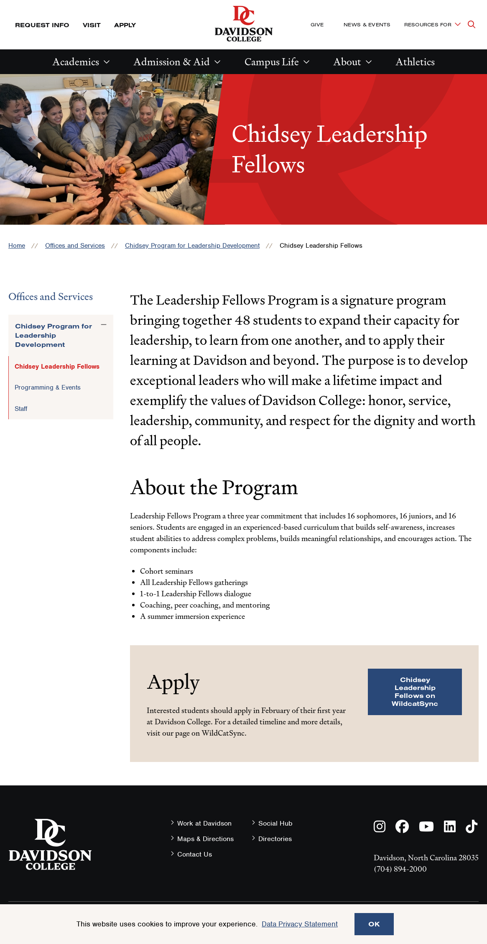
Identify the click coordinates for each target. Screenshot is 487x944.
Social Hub (275, 823)
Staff (21, 409)
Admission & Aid (171, 61)
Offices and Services (75, 245)
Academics (75, 61)
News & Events (367, 24)
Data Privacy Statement (300, 924)
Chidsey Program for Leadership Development (192, 245)
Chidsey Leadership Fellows (57, 366)
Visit (92, 25)
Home (16, 245)
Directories (275, 838)
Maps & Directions (205, 838)
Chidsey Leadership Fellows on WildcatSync (415, 691)
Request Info (42, 25)
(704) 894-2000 (400, 869)
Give (317, 24)
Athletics (415, 61)
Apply (125, 25)
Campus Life (272, 61)
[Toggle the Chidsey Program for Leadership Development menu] (103, 325)
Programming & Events (48, 387)
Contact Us (194, 854)
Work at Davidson (204, 823)
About (347, 61)
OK (374, 924)
